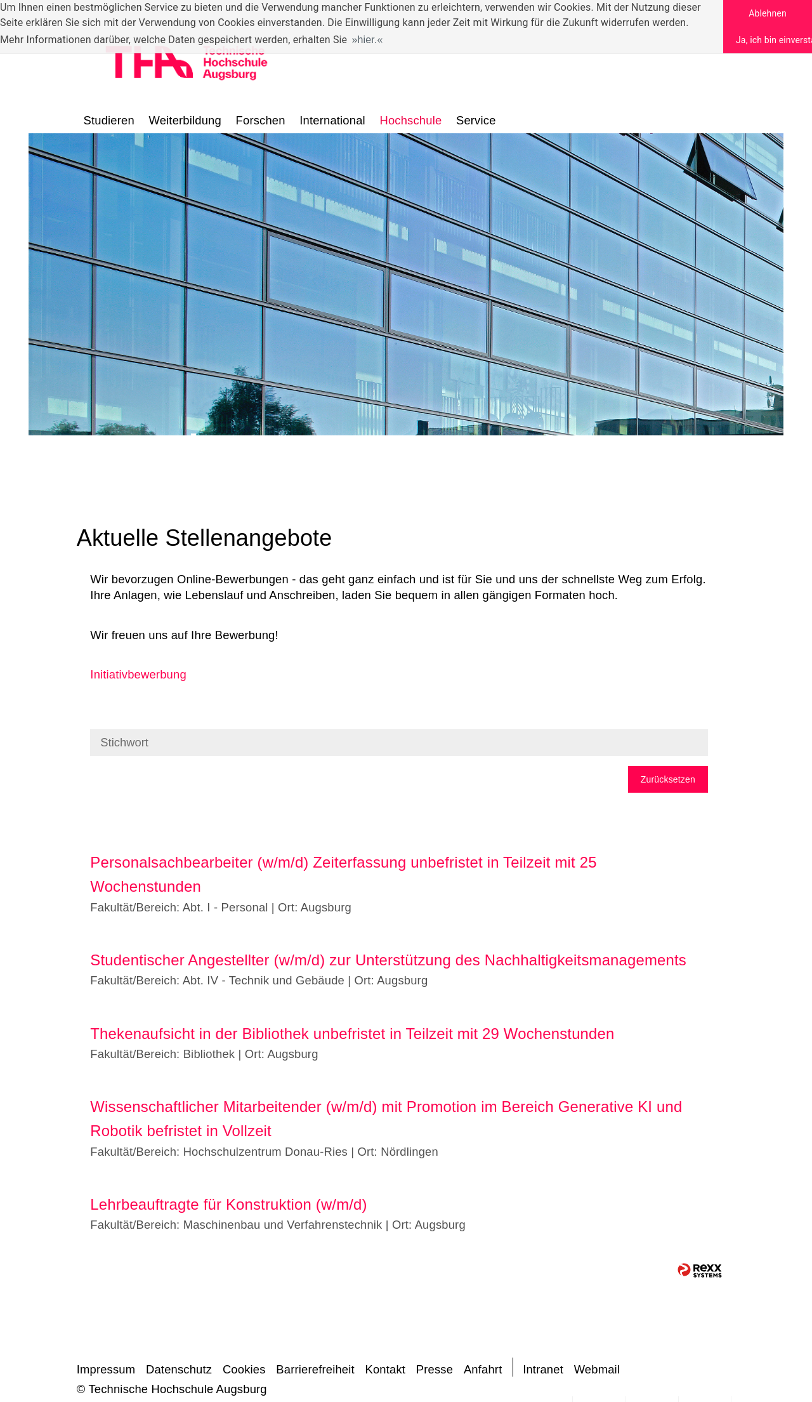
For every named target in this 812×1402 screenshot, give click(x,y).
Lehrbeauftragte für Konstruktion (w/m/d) (228, 1204)
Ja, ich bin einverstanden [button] (774, 40)
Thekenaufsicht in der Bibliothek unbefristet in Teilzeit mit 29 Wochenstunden (352, 1033)
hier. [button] (367, 39)
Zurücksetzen (668, 779)
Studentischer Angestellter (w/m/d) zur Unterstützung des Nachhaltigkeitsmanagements (388, 960)
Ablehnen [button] (768, 13)
